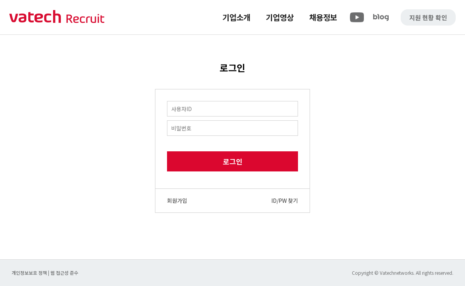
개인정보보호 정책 (30, 272)
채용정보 (323, 17)
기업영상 (280, 17)
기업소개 (236, 17)
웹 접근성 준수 (64, 272)
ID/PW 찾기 (284, 200)
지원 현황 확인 (428, 17)
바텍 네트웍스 (57, 17)
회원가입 (177, 200)
